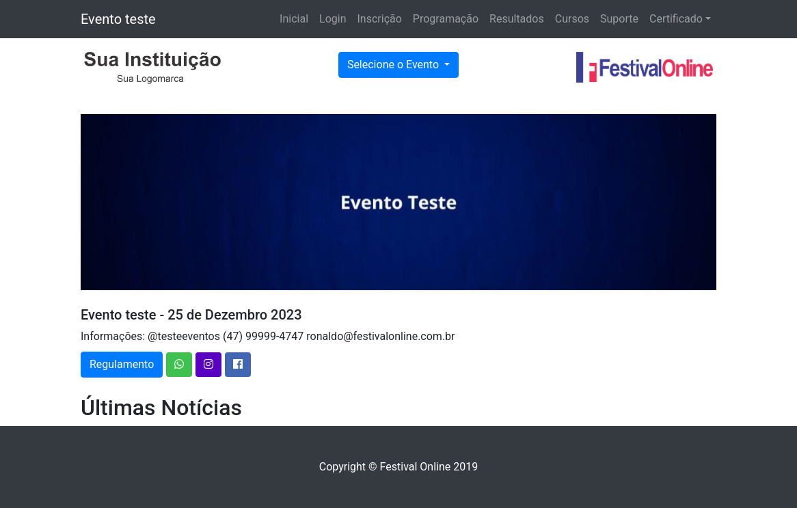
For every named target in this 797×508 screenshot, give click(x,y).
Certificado (676, 18)
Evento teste (118, 19)
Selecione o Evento (394, 64)
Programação (445, 18)
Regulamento (122, 364)
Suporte (619, 18)
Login (332, 18)
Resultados (516, 18)
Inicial (294, 18)
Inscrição (379, 18)
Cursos (572, 18)
